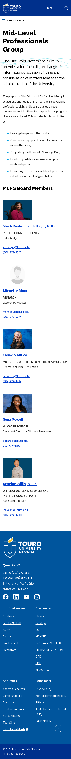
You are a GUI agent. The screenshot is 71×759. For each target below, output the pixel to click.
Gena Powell (13, 419)
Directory (8, 702)
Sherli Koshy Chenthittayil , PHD (29, 226)
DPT (38, 663)
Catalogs (41, 623)
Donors (7, 636)
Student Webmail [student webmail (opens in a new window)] (13, 709)
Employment (11, 643)
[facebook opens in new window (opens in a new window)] (6, 597)
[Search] (64, 8)
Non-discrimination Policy (51, 696)
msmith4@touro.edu (16, 312)
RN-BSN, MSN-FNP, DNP (50, 650)
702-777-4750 (11, 445)
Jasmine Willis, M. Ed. (20, 484)
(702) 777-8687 (21, 572)
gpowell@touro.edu (15, 440)
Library (40, 616)
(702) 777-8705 (12, 252)
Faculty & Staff (12, 623)
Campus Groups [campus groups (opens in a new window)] (12, 696)
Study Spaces (11, 715)
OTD (38, 656)
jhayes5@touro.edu (15, 510)
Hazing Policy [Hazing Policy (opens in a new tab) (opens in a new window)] (43, 721)
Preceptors (9, 650)
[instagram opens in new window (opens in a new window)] (37, 597)
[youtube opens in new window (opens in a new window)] (26, 597)
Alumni (7, 630)
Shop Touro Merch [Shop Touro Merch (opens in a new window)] (16, 729)
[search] (64, 8)
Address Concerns (14, 689)
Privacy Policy (43, 689)
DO (37, 630)
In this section (13, 20)
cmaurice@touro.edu (16, 376)
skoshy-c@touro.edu (16, 247)
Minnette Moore (16, 290)
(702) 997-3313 (23, 577)
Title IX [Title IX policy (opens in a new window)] (40, 702)
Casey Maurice (15, 355)
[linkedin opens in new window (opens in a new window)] (16, 597)
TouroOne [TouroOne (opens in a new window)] (9, 722)
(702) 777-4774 (12, 317)
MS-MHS (41, 636)
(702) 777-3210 (12, 515)
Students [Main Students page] (9, 616)
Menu (53, 8)
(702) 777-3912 (12, 381)
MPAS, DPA (42, 670)
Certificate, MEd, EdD (48, 643)
